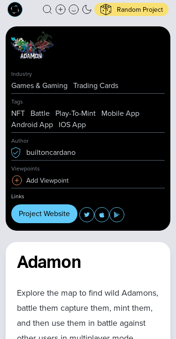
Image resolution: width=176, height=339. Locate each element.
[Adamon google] (116, 214)
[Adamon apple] (101, 214)
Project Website (44, 213)
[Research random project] (131, 9)
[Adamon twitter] (86, 214)
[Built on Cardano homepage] (15, 9)
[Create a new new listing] (60, 9)
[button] (47, 9)
